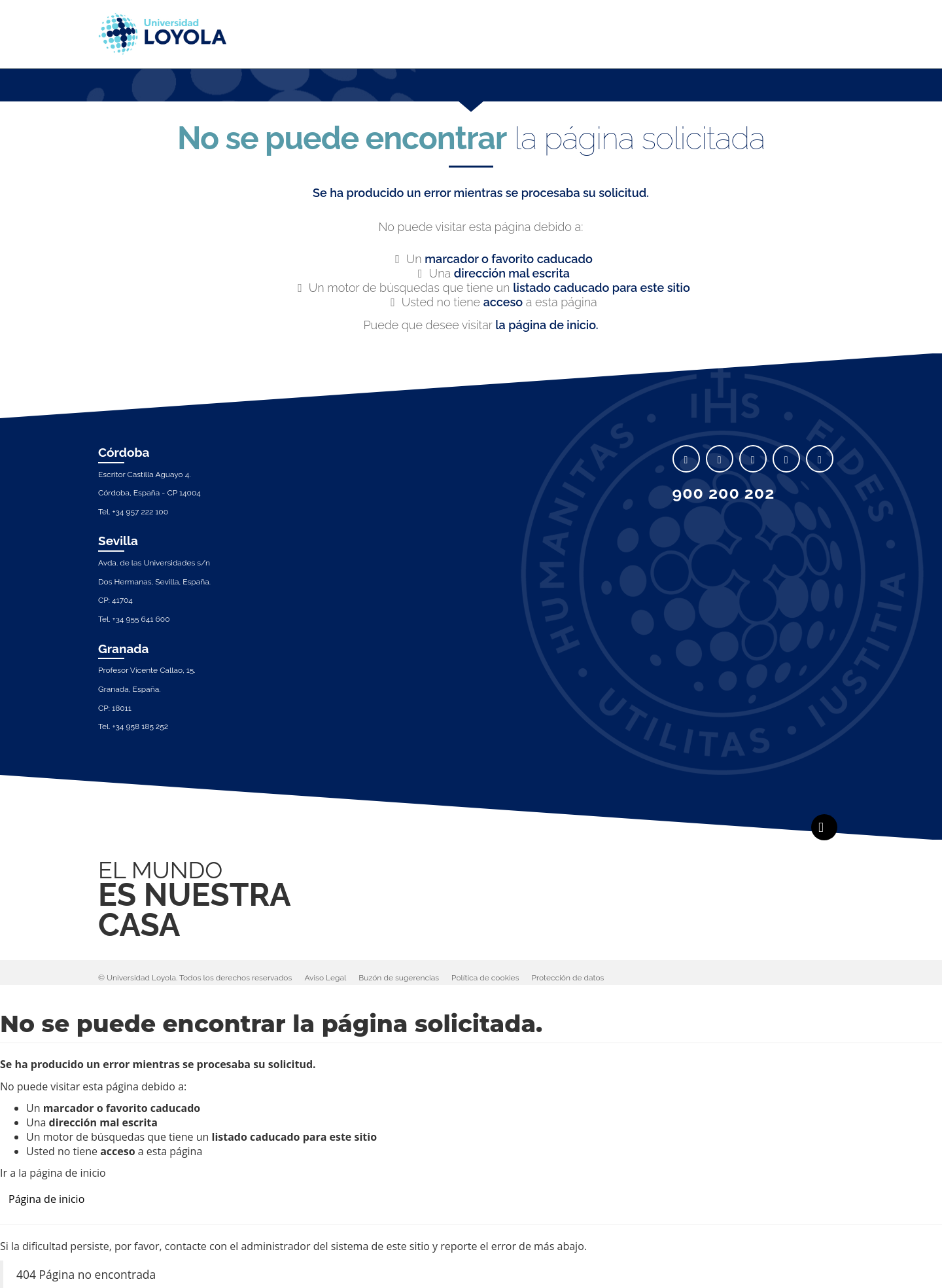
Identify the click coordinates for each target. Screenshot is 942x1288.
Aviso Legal (325, 977)
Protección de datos (568, 977)
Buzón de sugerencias (398, 977)
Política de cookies (485, 977)
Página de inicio (46, 1199)
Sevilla (118, 540)
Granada (123, 648)
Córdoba (124, 452)
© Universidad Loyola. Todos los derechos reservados (195, 977)
